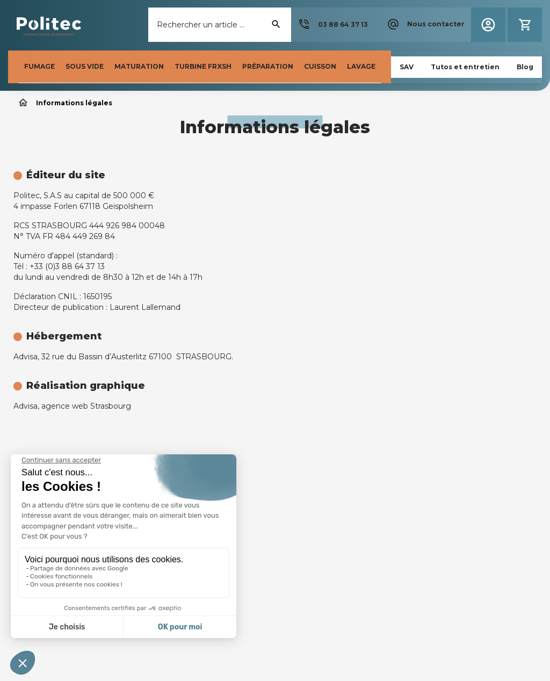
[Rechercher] (220, 25)
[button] (333, 24)
